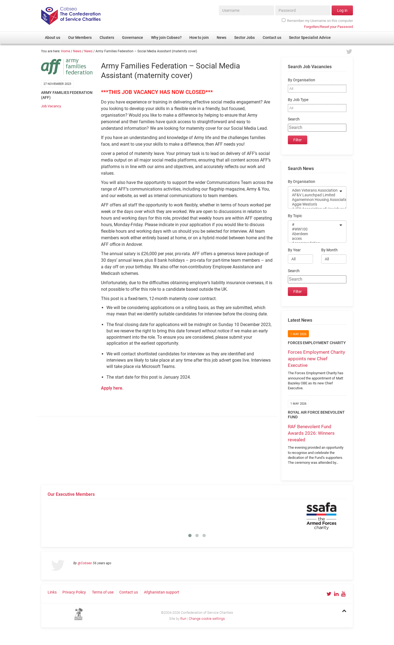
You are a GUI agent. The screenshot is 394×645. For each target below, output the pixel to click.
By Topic (295, 216)
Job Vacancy (51, 106)
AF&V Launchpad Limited (313, 195)
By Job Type (298, 99)
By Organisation (301, 80)
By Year (294, 250)
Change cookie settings (207, 619)
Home (65, 51)
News (77, 51)
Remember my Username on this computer (317, 20)
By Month (329, 250)
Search (294, 119)
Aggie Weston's (313, 204)
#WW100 (313, 229)
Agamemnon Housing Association (313, 199)
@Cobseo (85, 563)
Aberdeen (313, 234)
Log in (342, 10)
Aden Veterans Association (313, 190)
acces (313, 238)
